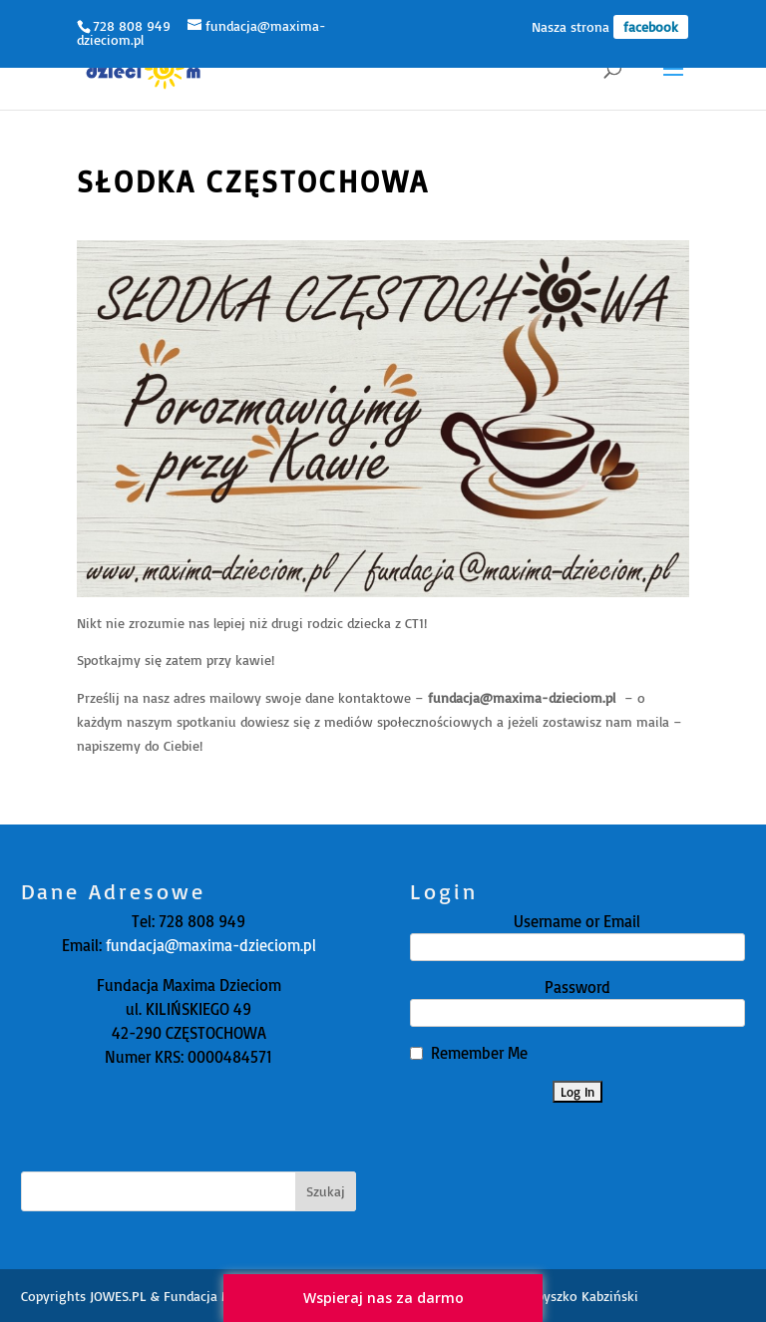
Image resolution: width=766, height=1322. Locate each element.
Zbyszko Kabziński (584, 1295)
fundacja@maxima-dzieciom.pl (209, 945)
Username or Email (577, 921)
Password (577, 987)
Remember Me (479, 1053)
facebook (650, 26)
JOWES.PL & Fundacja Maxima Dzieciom (209, 1295)
